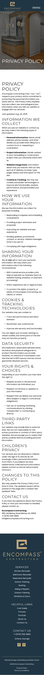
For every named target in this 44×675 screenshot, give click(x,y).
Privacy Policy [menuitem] (22, 668)
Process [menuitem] (22, 611)
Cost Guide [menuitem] (22, 608)
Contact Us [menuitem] (22, 622)
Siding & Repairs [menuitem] (22, 589)
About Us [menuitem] (22, 619)
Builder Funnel (34, 660)
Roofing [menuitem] (22, 585)
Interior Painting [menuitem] (22, 582)
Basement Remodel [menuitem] (22, 578)
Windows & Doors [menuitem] (22, 596)
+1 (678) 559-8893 (22, 634)
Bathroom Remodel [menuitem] (22, 574)
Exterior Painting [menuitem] (22, 592)
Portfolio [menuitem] (22, 615)
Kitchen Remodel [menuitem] (22, 571)
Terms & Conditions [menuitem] (21, 670)
